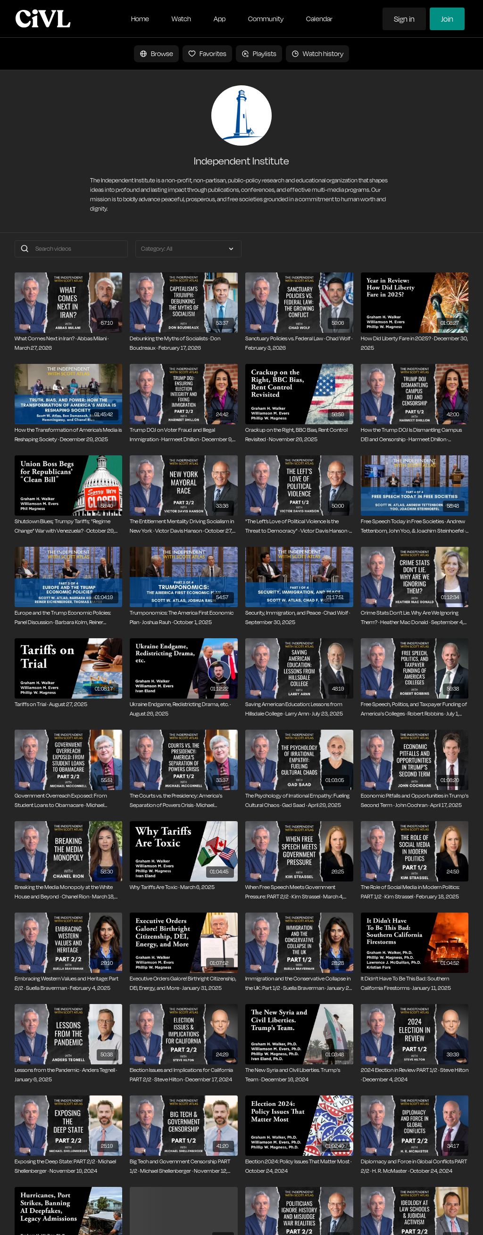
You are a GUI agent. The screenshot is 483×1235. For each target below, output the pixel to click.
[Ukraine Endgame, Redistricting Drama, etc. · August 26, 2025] (184, 709)
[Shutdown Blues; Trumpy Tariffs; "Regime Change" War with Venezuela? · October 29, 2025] (69, 526)
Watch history (317, 53)
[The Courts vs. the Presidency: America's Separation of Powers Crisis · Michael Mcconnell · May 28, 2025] (184, 800)
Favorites (207, 53)
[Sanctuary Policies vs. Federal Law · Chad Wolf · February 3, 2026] (299, 343)
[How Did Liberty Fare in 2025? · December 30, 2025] (415, 343)
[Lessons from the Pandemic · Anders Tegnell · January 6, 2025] (69, 1075)
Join (447, 19)
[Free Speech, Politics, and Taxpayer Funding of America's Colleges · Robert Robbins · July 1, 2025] (415, 709)
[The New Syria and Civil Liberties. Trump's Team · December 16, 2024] (299, 1075)
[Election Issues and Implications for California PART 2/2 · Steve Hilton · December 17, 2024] (184, 1075)
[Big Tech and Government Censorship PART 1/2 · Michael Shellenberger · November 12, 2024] (184, 1166)
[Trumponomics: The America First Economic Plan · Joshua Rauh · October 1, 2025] (184, 618)
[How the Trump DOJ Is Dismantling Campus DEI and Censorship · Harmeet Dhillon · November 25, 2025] (415, 435)
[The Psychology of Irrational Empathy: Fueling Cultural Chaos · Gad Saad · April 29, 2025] (299, 800)
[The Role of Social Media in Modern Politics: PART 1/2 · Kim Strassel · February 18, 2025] (415, 892)
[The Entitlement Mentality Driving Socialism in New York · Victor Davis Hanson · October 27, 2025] (184, 526)
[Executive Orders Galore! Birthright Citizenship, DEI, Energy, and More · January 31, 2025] (184, 983)
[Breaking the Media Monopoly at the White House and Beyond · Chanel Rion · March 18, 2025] (69, 892)
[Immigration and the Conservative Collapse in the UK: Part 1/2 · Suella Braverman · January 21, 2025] (299, 983)
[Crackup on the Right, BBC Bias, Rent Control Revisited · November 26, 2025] (299, 435)
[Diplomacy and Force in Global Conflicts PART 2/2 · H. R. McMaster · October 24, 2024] (415, 1166)
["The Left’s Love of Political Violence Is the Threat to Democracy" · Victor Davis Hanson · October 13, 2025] (299, 526)
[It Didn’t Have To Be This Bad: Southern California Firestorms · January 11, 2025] (415, 983)
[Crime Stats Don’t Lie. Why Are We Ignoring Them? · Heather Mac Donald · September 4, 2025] (415, 618)
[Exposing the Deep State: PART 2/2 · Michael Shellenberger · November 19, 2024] (69, 1166)
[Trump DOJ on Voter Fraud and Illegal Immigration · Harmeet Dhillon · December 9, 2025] (184, 435)
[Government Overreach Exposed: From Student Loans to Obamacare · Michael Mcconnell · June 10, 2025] (69, 800)
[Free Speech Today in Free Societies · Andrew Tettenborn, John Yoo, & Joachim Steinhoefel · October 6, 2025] (415, 526)
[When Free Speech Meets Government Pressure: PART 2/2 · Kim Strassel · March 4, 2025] (299, 892)
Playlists (259, 53)
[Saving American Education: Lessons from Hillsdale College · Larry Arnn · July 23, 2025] (299, 709)
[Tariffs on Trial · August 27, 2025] (69, 704)
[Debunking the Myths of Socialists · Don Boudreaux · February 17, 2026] (184, 343)
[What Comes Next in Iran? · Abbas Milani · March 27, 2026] (69, 343)
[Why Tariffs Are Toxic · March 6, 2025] (184, 887)
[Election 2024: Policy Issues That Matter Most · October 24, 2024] (299, 1166)
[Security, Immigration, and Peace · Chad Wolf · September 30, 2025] (299, 618)
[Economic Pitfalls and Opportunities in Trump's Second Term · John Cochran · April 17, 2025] (415, 800)
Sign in (404, 19)
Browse (156, 53)
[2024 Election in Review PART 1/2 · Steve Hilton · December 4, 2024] (415, 1075)
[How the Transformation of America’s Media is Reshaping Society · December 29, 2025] (69, 435)
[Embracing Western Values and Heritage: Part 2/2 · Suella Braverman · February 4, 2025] (69, 983)
